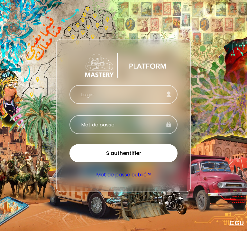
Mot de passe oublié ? (123, 174)
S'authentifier (123, 153)
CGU (236, 222)
